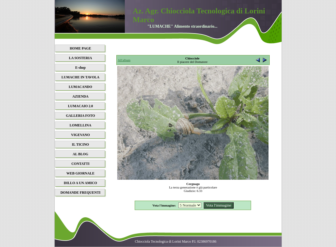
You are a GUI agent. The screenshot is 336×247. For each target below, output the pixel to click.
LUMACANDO (80, 87)
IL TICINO (80, 144)
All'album (124, 60)
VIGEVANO (80, 135)
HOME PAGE (80, 48)
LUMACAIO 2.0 (80, 106)
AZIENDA (80, 96)
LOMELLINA (80, 125)
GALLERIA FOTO (80, 116)
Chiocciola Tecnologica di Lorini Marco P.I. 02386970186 (175, 241)
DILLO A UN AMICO (80, 183)
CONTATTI (80, 164)
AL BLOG (80, 154)
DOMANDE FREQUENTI (81, 192)
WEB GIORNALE (80, 173)
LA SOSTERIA (80, 58)
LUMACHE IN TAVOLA (80, 77)
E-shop (80, 68)
